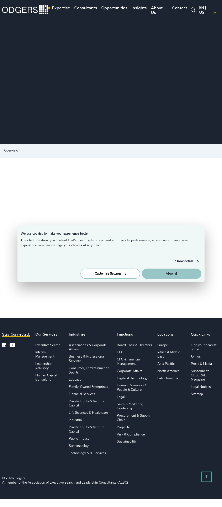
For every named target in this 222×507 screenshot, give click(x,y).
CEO (120, 352)
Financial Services (82, 394)
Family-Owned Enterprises (88, 386)
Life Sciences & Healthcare (88, 412)
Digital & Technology (132, 378)
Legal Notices (201, 386)
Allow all (171, 273)
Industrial (76, 420)
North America (168, 371)
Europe (162, 345)
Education (76, 379)
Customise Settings (110, 273)
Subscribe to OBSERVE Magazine (200, 375)
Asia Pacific (166, 363)
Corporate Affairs (129, 371)
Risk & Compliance (131, 434)
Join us (196, 356)
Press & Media (201, 363)
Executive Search (47, 345)
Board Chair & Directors (134, 345)
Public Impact (79, 438)
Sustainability (79, 446)
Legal (121, 397)
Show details (184, 261)
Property (123, 427)
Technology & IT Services (87, 453)
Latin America (167, 378)
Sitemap (197, 394)
